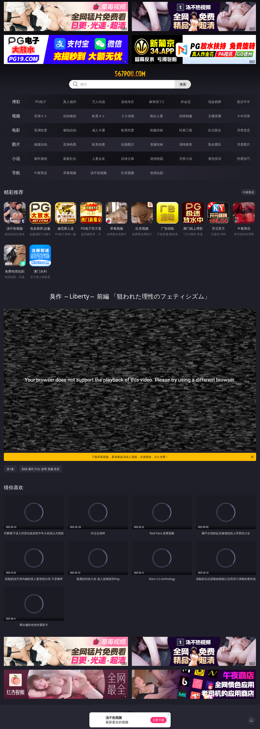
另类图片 (243, 144)
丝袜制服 (185, 116)
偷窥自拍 (40, 144)
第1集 (10, 469)
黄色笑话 (214, 158)
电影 (16, 130)
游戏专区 (127, 102)
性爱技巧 (243, 158)
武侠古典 (127, 158)
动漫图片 (127, 144)
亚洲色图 (69, 144)
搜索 (183, 84)
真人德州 (69, 102)
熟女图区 (214, 144)
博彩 (16, 101)
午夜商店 (40, 173)
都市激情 (40, 158)
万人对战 (98, 102)
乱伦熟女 (214, 130)
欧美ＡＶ (98, 116)
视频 (16, 116)
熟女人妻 (156, 116)
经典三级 (185, 130)
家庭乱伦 (69, 158)
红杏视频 (127, 173)
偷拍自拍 (69, 130)
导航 (16, 172)
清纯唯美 (185, 144)
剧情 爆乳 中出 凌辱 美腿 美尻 (41, 469)
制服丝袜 (156, 130)
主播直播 (214, 116)
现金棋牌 (214, 102)
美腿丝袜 (156, 144)
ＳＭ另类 (243, 116)
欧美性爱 (127, 130)
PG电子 (40, 102)
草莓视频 (69, 173)
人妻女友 (98, 158)
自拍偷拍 (69, 116)
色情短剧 (156, 173)
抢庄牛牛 (243, 102)
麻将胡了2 (156, 102)
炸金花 (186, 102)
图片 (16, 144)
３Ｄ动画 (127, 116)
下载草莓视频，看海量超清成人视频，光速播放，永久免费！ (173, 456)
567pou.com (130, 74)
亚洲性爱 (40, 130)
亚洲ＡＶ (40, 116)
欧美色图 (98, 144)
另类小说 (185, 158)
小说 (16, 158)
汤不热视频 (98, 173)
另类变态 (243, 130)
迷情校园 (156, 158)
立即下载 (158, 720)
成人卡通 (98, 130)
